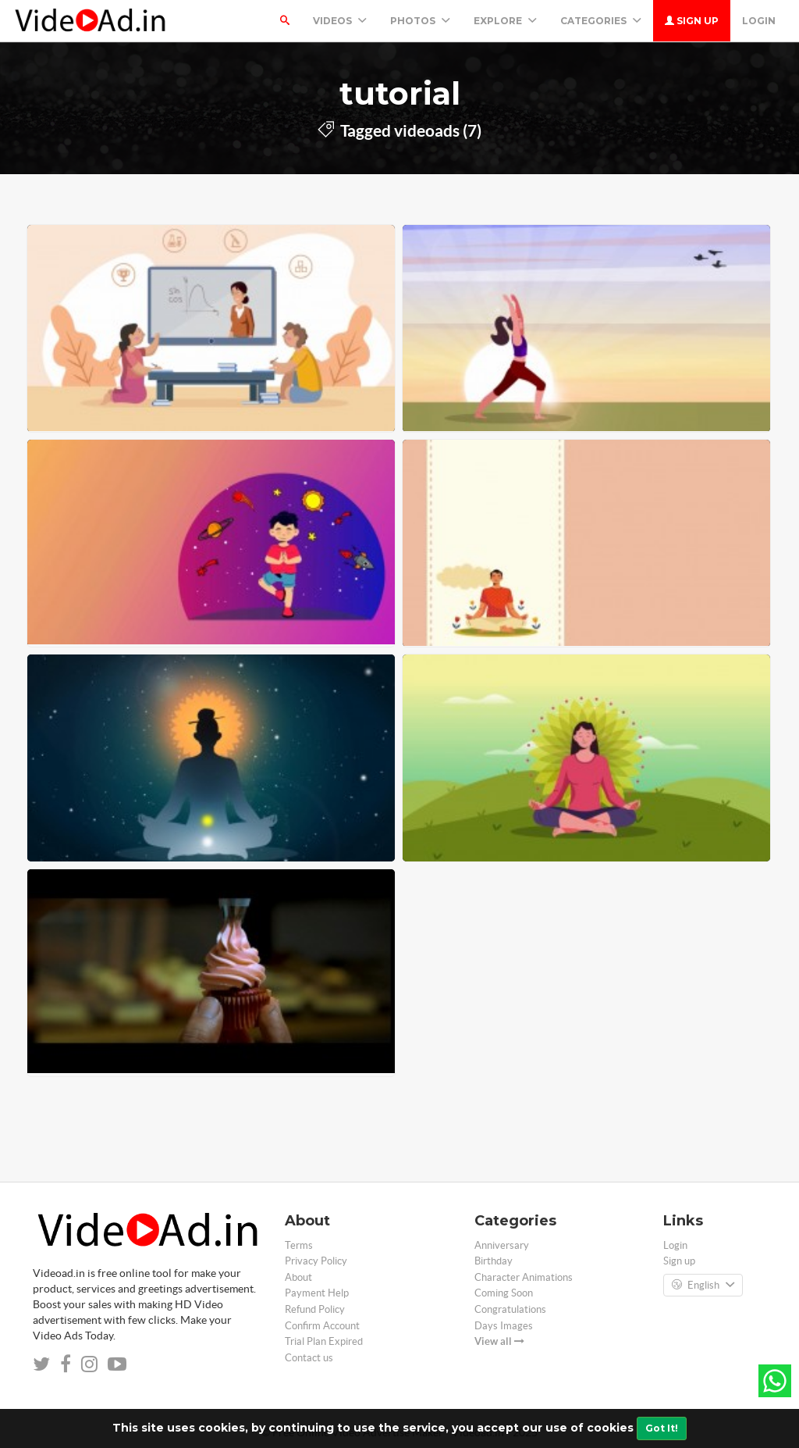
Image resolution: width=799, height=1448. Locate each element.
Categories (600, 21)
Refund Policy (315, 1309)
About (298, 1277)
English (703, 1285)
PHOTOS (420, 21)
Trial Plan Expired (324, 1341)
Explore (505, 21)
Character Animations (523, 1277)
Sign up (692, 21)
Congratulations (510, 1309)
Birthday (493, 1261)
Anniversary (501, 1245)
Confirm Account (322, 1326)
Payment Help (317, 1293)
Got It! (661, 1428)
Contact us (309, 1358)
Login (759, 21)
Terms (299, 1245)
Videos (340, 21)
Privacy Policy (316, 1261)
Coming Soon (503, 1293)
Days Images (503, 1326)
